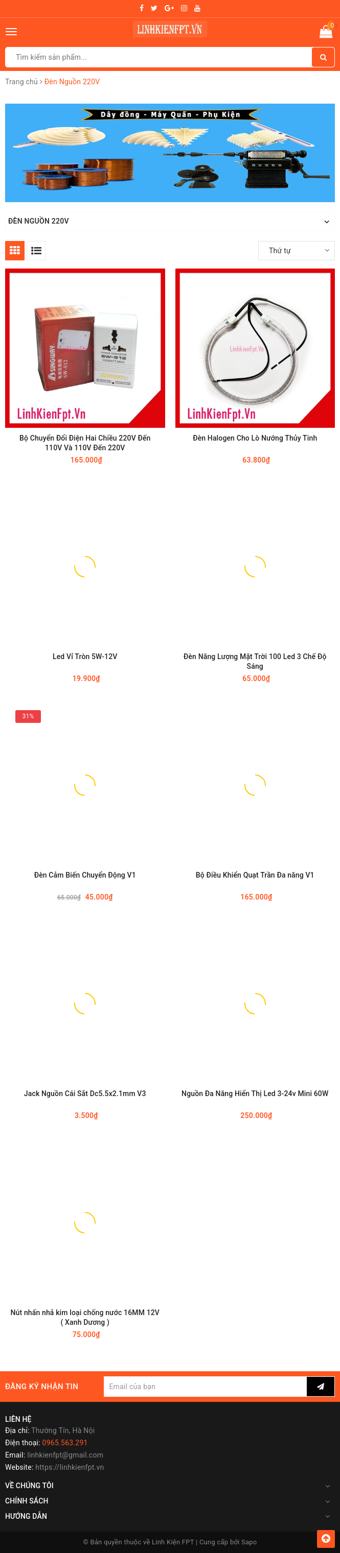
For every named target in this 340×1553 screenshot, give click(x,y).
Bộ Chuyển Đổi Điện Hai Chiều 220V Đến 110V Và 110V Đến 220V (85, 443)
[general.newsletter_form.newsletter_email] (205, 1386)
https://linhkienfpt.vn (69, 1467)
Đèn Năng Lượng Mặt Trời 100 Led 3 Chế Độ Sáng (255, 661)
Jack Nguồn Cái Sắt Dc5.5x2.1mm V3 (85, 1093)
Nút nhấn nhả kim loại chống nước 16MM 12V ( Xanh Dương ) (85, 1317)
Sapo (249, 1542)
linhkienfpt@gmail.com (65, 1455)
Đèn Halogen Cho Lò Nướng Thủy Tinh (255, 438)
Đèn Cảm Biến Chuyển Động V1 (85, 875)
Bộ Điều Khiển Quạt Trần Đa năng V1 (255, 875)
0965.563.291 (65, 1443)
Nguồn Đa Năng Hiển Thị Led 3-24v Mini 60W (255, 1093)
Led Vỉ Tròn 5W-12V (85, 656)
